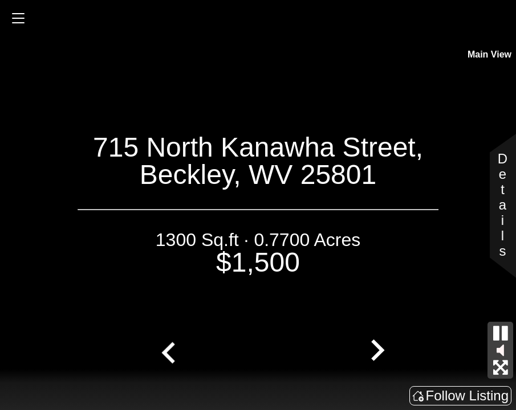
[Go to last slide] (170, 351)
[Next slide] (376, 351)
